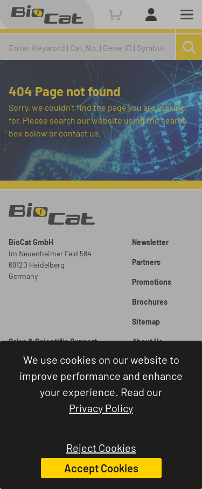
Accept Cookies (101, 468)
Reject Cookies (101, 447)
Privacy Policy (101, 407)
